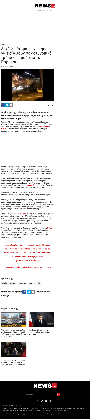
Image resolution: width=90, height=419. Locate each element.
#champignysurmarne (35, 257)
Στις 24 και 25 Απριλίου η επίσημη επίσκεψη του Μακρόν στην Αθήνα (40, 332)
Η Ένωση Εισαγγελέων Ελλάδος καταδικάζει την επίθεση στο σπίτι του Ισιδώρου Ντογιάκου (13, 362)
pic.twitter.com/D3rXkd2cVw (27, 261)
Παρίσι (37, 283)
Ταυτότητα (58, 414)
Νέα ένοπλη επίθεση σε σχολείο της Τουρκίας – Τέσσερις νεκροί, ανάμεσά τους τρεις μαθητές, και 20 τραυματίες (13, 333)
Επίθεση (13, 283)
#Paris (17, 253)
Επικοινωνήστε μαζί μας (14, 414)
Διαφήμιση (24, 414)
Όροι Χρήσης (31, 414)
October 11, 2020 (44, 267)
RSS (63, 414)
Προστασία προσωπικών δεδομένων (45, 414)
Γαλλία (4, 283)
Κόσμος (3, 45)
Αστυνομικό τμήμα (25, 283)
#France (23, 257)
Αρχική (5, 414)
